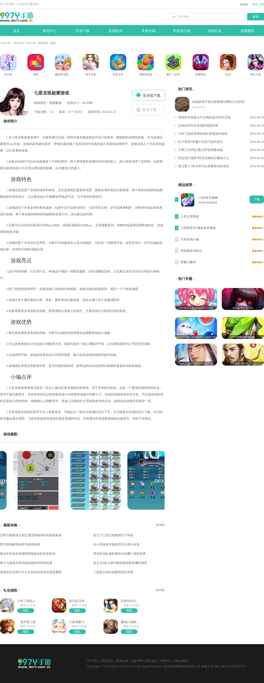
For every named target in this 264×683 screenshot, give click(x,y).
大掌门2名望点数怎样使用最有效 (200, 150)
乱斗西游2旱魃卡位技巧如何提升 (200, 141)
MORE (160, 525)
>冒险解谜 (42, 43)
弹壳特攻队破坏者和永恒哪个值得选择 (119, 553)
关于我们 (93, 661)
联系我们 (107, 661)
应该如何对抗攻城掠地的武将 (198, 125)
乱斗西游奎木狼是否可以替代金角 (116, 544)
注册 (261, 4)
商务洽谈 (122, 661)
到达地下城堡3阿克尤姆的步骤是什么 (203, 158)
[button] (160, 480)
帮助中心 (166, 661)
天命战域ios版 (189, 239)
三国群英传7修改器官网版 (198, 228)
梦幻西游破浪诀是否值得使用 (20, 544)
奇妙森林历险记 (191, 250)
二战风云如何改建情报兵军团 (113, 572)
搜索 (256, 16)
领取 (26, 610)
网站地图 (181, 661)
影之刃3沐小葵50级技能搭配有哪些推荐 (120, 563)
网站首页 (19, 43)
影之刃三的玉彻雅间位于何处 (113, 535)
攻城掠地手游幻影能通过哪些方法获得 (218, 101)
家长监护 (152, 661)
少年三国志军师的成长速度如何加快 (202, 133)
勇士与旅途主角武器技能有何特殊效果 (26, 563)
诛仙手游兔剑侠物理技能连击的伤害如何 (27, 553)
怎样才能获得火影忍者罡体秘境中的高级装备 (31, 535)
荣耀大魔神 (188, 262)
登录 (254, 4)
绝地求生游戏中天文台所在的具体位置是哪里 (31, 572)
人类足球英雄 (189, 216)
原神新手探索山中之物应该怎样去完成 (204, 117)
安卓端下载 (148, 94)
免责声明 (137, 661)
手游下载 (30, 43)
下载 (257, 199)
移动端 (244, 4)
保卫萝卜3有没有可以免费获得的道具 (203, 166)
